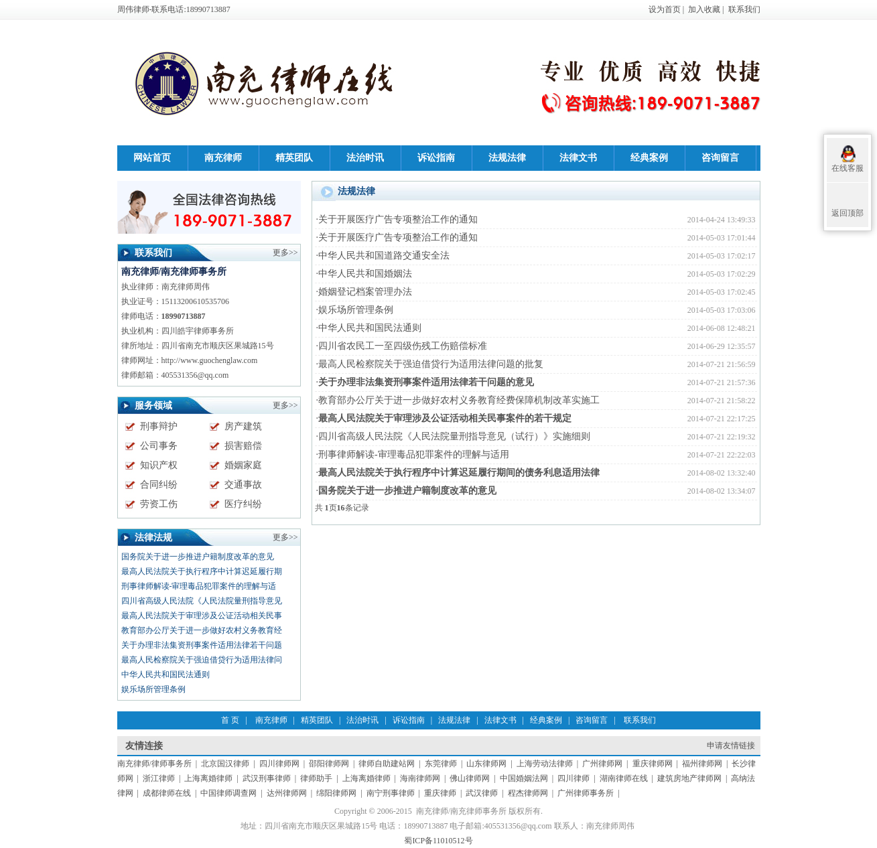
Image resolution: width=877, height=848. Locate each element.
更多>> (285, 537)
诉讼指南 (409, 720)
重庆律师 (440, 793)
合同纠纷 (159, 485)
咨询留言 (592, 720)
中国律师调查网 (228, 793)
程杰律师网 (528, 793)
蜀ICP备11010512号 (438, 840)
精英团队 (317, 720)
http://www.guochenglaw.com (209, 360)
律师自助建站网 (386, 763)
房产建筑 (243, 426)
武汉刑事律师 (267, 778)
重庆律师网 (652, 763)
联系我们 (744, 9)
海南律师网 (420, 778)
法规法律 (454, 720)
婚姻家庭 (243, 465)
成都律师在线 (167, 793)
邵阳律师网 (329, 763)
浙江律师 (159, 778)
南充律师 (271, 720)
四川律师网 (279, 763)
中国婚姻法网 (524, 778)
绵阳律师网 (336, 793)
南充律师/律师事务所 (154, 763)
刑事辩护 (159, 426)
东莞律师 (441, 763)
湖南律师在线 (624, 778)
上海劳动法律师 (545, 763)
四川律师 (573, 778)
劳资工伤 (159, 504)
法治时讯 (362, 720)
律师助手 (316, 778)
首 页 (230, 720)
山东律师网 (486, 763)
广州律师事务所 (585, 793)
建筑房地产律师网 (689, 778)
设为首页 (665, 9)
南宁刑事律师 (390, 793)
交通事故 (243, 485)
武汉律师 (482, 793)
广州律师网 (602, 763)
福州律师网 (702, 763)
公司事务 (159, 446)
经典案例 (546, 720)
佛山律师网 (470, 778)
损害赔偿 (243, 446)
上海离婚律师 (208, 778)
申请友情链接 (731, 745)
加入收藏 (704, 9)
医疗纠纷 (243, 504)
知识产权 (159, 465)
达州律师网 (287, 793)
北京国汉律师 (225, 763)
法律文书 (500, 720)
